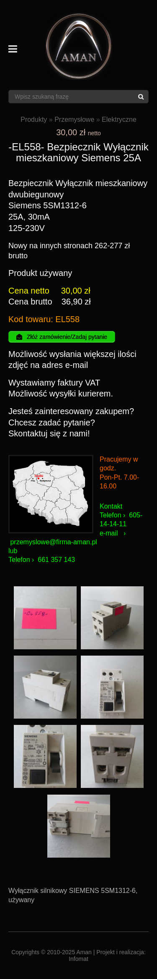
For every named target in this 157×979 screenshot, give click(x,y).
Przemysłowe (74, 119)
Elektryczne (119, 119)
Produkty (34, 119)
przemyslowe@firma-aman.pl (53, 542)
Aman (84, 952)
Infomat (78, 958)
